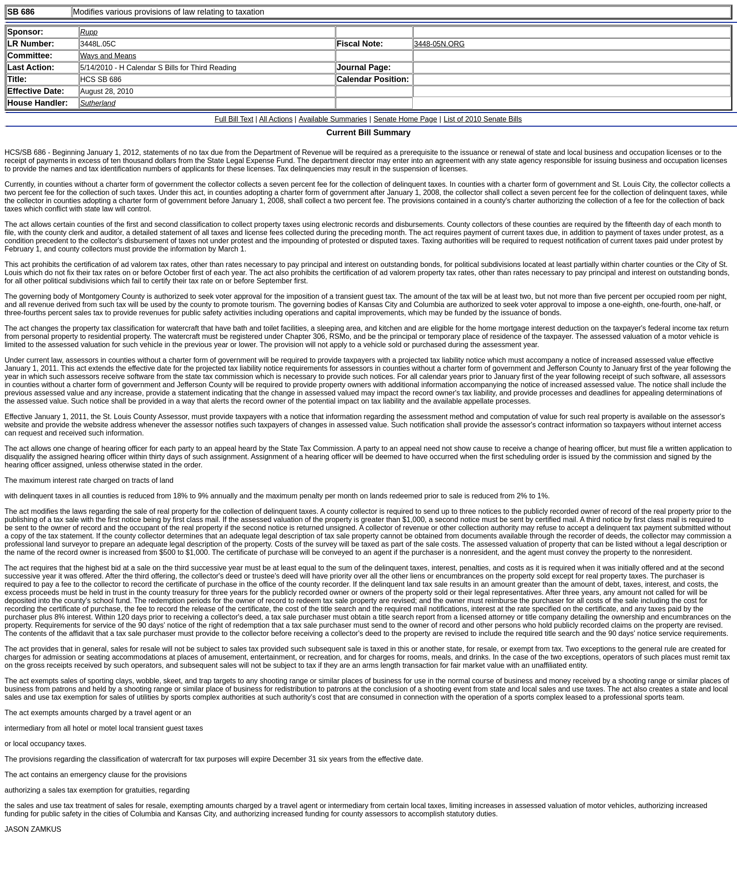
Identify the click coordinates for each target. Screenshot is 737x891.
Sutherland (97, 103)
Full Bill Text (234, 119)
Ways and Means (108, 56)
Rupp (88, 32)
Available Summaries (333, 119)
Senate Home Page (405, 119)
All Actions (276, 119)
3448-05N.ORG (439, 44)
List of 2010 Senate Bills (483, 119)
